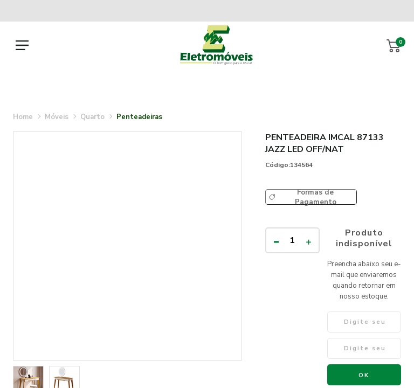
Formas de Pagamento (315, 197)
